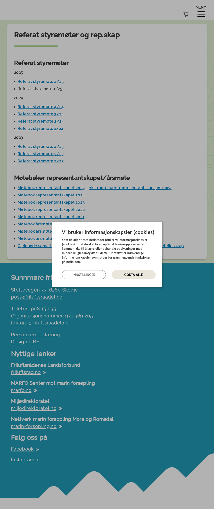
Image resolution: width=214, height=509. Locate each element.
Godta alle (133, 275)
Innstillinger (83, 275)
